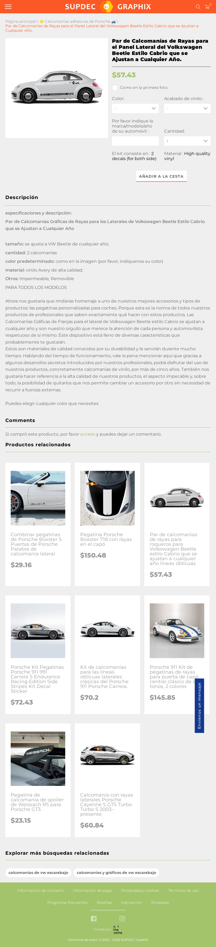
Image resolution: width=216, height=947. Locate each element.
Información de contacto (40, 890)
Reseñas (104, 902)
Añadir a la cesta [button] (161, 176)
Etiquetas (160, 902)
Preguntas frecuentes (67, 902)
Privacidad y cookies (140, 890)
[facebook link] (94, 919)
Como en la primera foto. (140, 88)
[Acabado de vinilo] (187, 108)
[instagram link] (122, 919)
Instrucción (131, 902)
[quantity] (187, 141)
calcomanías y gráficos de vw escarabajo (116, 872)
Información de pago (92, 890)
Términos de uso (183, 890)
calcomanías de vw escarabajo (38, 872)
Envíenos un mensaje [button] (199, 705)
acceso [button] (87, 434)
